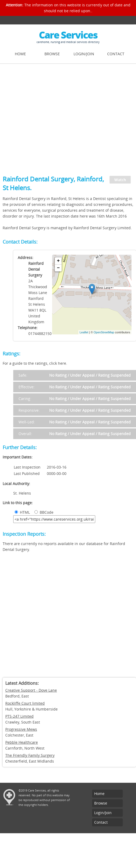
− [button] (58, 268)
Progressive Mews (21, 729)
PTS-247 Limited (19, 716)
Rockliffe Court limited (25, 703)
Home (20, 53)
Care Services (68, 34)
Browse (52, 53)
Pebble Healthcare (21, 742)
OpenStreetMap (104, 332)
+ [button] (58, 261)
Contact (115, 53)
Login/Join (84, 53)
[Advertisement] (49, 116)
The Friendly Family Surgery (30, 755)
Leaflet (84, 332)
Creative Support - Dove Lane (31, 690)
